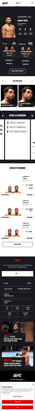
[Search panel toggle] (32, 3)
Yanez (25, 179)
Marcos (25, 203)
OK (17, 407)
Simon (25, 177)
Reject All (17, 402)
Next (32, 81)
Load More (17, 244)
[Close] (33, 384)
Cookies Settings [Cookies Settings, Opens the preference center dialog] (17, 396)
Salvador (26, 226)
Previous (3, 81)
